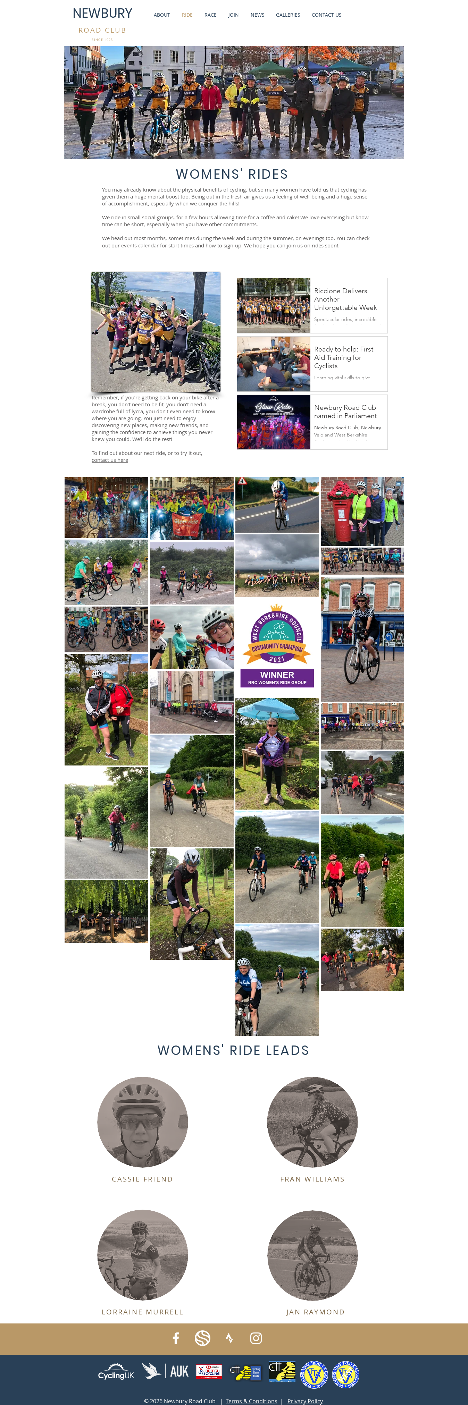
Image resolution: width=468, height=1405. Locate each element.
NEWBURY (103, 13)
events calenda (139, 245)
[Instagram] (256, 1338)
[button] (142, 1122)
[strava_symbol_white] (229, 1338)
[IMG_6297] (202, 1338)
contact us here (110, 459)
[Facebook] (176, 1338)
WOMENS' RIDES (232, 174)
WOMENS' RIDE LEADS (233, 1050)
